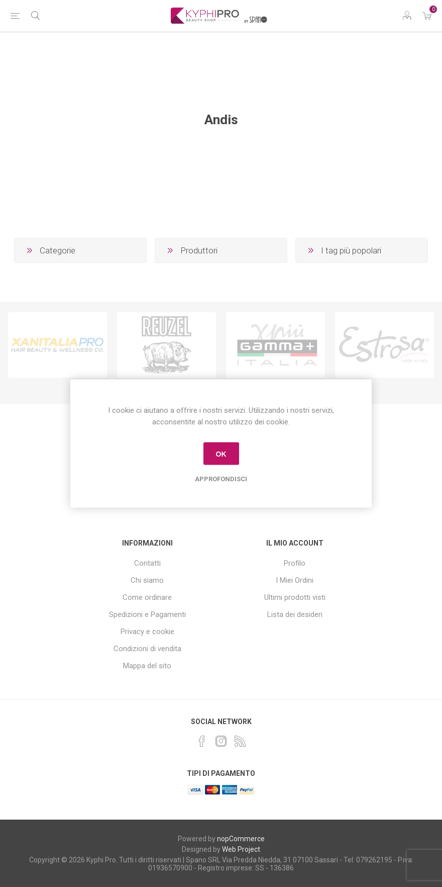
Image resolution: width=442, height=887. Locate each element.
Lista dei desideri (294, 614)
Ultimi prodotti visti (294, 597)
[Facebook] (202, 741)
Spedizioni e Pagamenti (147, 614)
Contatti (147, 563)
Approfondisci (221, 479)
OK (221, 454)
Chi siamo (147, 580)
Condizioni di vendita (147, 648)
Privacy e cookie (147, 631)
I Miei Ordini (294, 580)
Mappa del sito (147, 665)
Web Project (241, 849)
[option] (57, 345)
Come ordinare (147, 597)
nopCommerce (241, 839)
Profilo (294, 563)
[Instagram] (221, 741)
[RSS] (240, 741)
